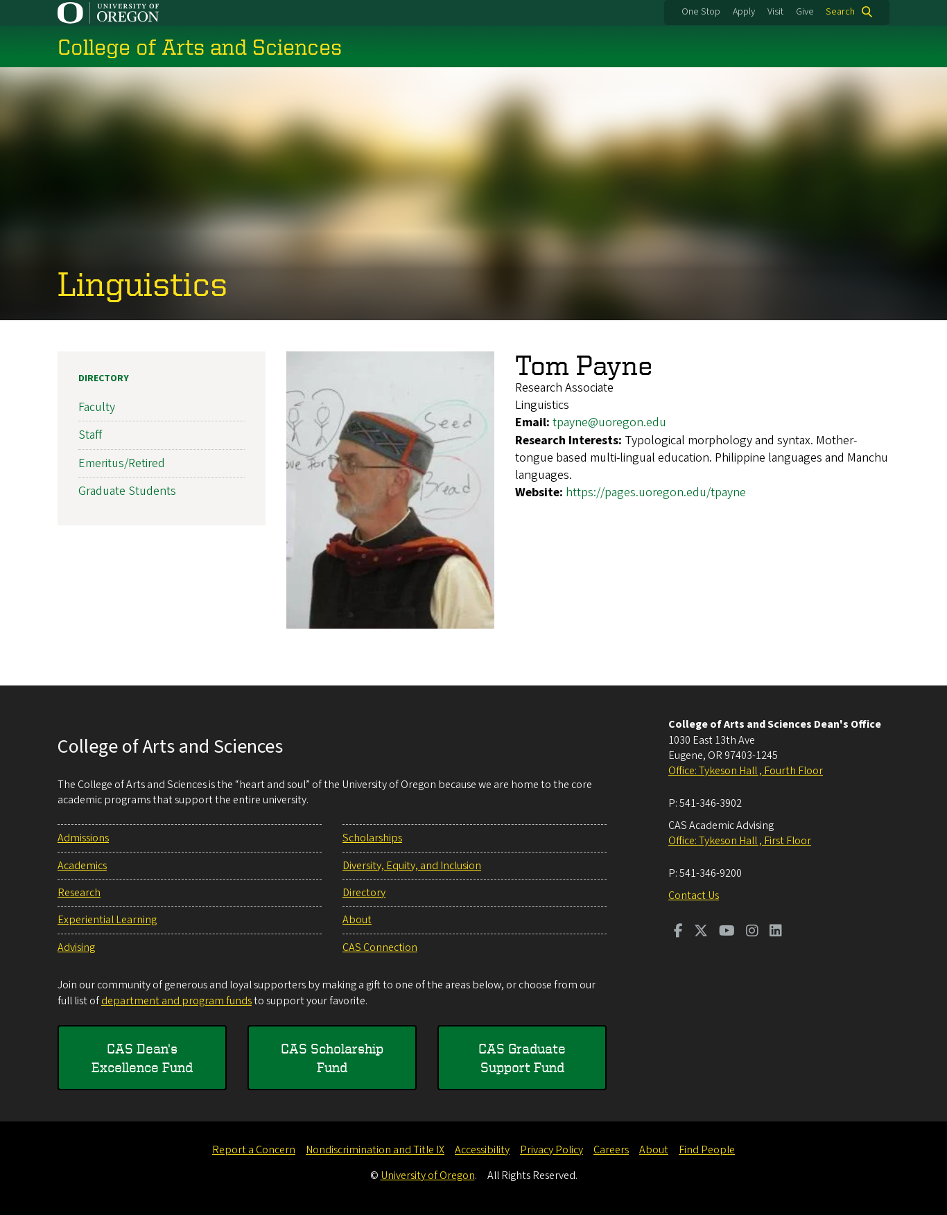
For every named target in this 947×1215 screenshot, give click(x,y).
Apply (744, 12)
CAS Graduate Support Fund (522, 1057)
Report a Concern (253, 1149)
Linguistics (142, 282)
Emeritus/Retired (121, 463)
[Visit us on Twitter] (700, 932)
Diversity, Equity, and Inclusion (411, 865)
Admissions (83, 838)
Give (805, 12)
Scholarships (372, 838)
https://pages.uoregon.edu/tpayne (656, 492)
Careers (611, 1149)
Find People (707, 1149)
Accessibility (482, 1149)
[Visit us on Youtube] (726, 932)
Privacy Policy (551, 1149)
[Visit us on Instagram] (752, 932)
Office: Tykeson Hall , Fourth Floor (745, 770)
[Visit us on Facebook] (678, 932)
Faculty (96, 407)
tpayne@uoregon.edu (609, 422)
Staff (90, 435)
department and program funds (176, 1000)
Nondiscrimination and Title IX (375, 1149)
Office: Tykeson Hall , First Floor (739, 840)
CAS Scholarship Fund (332, 1057)
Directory (103, 378)
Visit (775, 12)
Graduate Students (127, 491)
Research (79, 892)
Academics (82, 865)
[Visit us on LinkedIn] (776, 932)
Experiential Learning (107, 919)
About (357, 919)
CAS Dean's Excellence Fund (142, 1057)
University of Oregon (428, 1175)
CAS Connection (379, 947)
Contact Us (693, 895)
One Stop (700, 12)
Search (840, 12)
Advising (76, 947)
